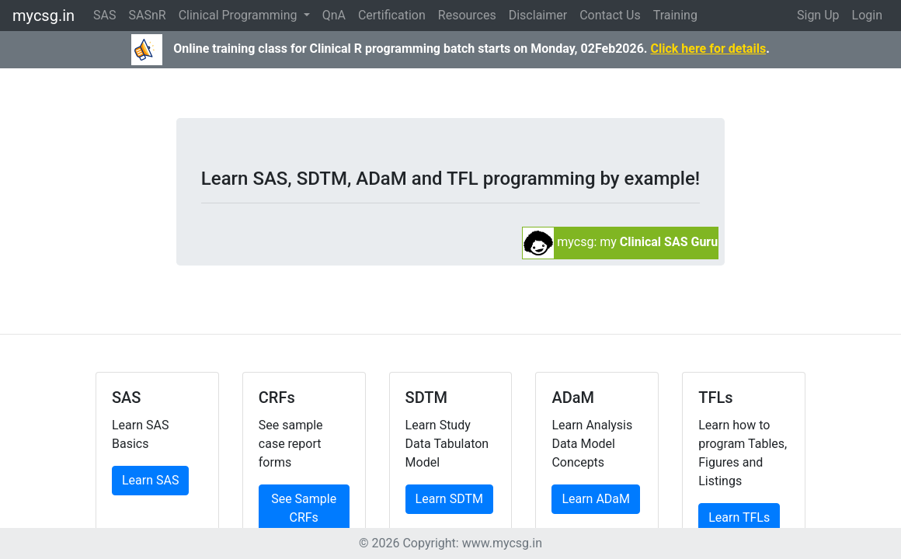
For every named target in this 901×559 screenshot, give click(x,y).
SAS (104, 15)
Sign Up (818, 15)
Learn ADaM (596, 498)
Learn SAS (150, 480)
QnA (334, 15)
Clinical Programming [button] (240, 15)
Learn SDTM (449, 498)
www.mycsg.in (502, 543)
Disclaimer (538, 15)
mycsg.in (43, 15)
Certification (392, 15)
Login (867, 15)
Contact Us (610, 15)
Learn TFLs (739, 517)
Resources (467, 15)
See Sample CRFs (303, 508)
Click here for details (708, 48)
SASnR (147, 15)
